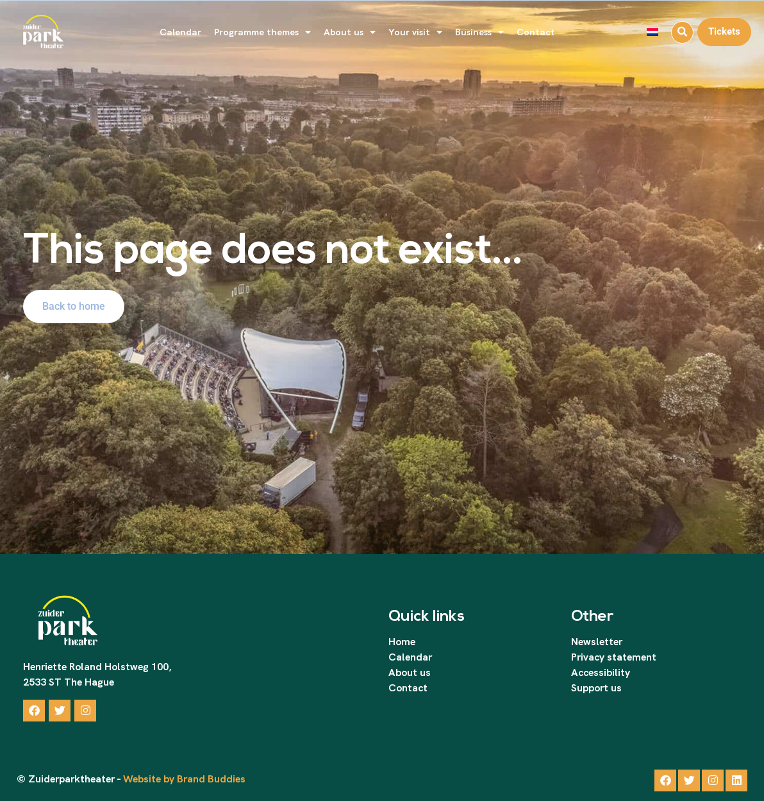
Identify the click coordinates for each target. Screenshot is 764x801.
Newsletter (596, 641)
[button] (682, 32)
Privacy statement (613, 657)
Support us (596, 688)
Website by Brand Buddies (182, 779)
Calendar (180, 32)
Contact (536, 32)
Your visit (415, 32)
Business (479, 32)
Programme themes (262, 32)
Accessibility (600, 672)
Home (401, 641)
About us (350, 32)
